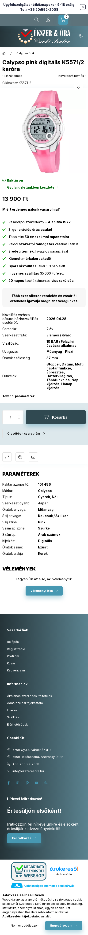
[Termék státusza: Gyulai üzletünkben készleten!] (32, 187)
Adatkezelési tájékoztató (25, 703)
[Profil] (48, 20)
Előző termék (13, 76)
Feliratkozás (21, 838)
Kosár (11, 663)
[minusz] (19, 420)
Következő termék (71, 76)
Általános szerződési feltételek (29, 696)
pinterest (27, 783)
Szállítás (13, 717)
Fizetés (12, 710)
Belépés (13, 642)
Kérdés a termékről (20, 457)
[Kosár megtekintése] (63, 20)
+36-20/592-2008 (81, 36)
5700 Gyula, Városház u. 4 (31, 750)
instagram (18, 783)
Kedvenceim (16, 670)
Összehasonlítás (7, 457)
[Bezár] (83, 7)
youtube (36, 783)
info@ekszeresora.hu (28, 771)
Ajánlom (33, 457)
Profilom (13, 656)
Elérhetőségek (17, 724)
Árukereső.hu (64, 874)
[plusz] (19, 413)
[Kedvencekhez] (78, 87)
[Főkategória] (4, 53)
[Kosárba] (56, 417)
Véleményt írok (42, 590)
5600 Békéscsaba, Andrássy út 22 (37, 757)
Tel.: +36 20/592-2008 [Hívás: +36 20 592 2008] (39, 9)
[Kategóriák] (25, 20)
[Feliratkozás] (26, 433)
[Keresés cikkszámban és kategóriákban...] (36, 20)
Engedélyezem (61, 925)
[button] (44, 131)
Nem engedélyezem (25, 925)
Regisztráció (16, 649)
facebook (8, 783)
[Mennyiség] (10, 417)
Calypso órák (25, 53)
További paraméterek (18, 396)
